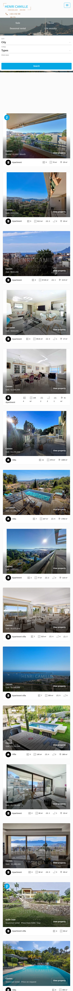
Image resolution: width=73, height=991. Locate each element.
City (2, 39)
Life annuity (51, 29)
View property (59, 153)
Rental (50, 23)
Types (3, 47)
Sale (17, 23)
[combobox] (36, 42)
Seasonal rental (18, 29)
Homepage (17, 9)
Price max (5, 55)
